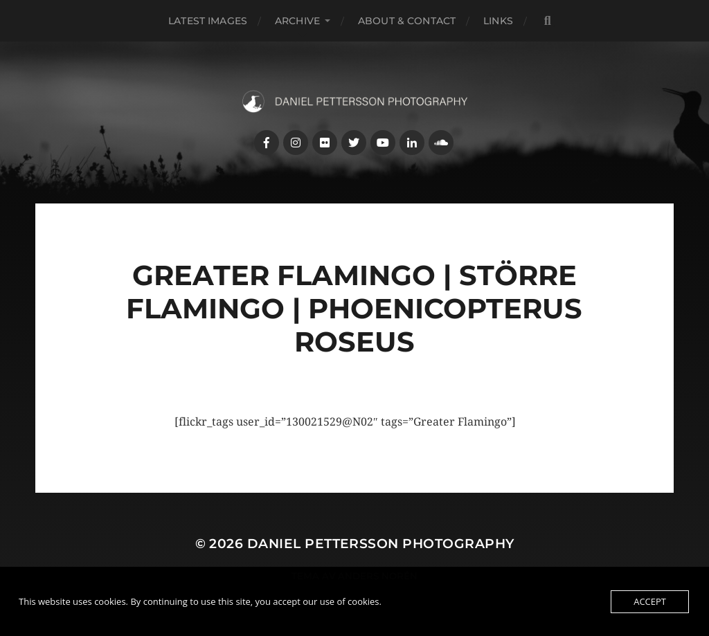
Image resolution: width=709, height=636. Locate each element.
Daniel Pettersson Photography (380, 544)
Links (498, 21)
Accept (650, 601)
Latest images (207, 21)
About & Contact (407, 21)
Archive (297, 21)
